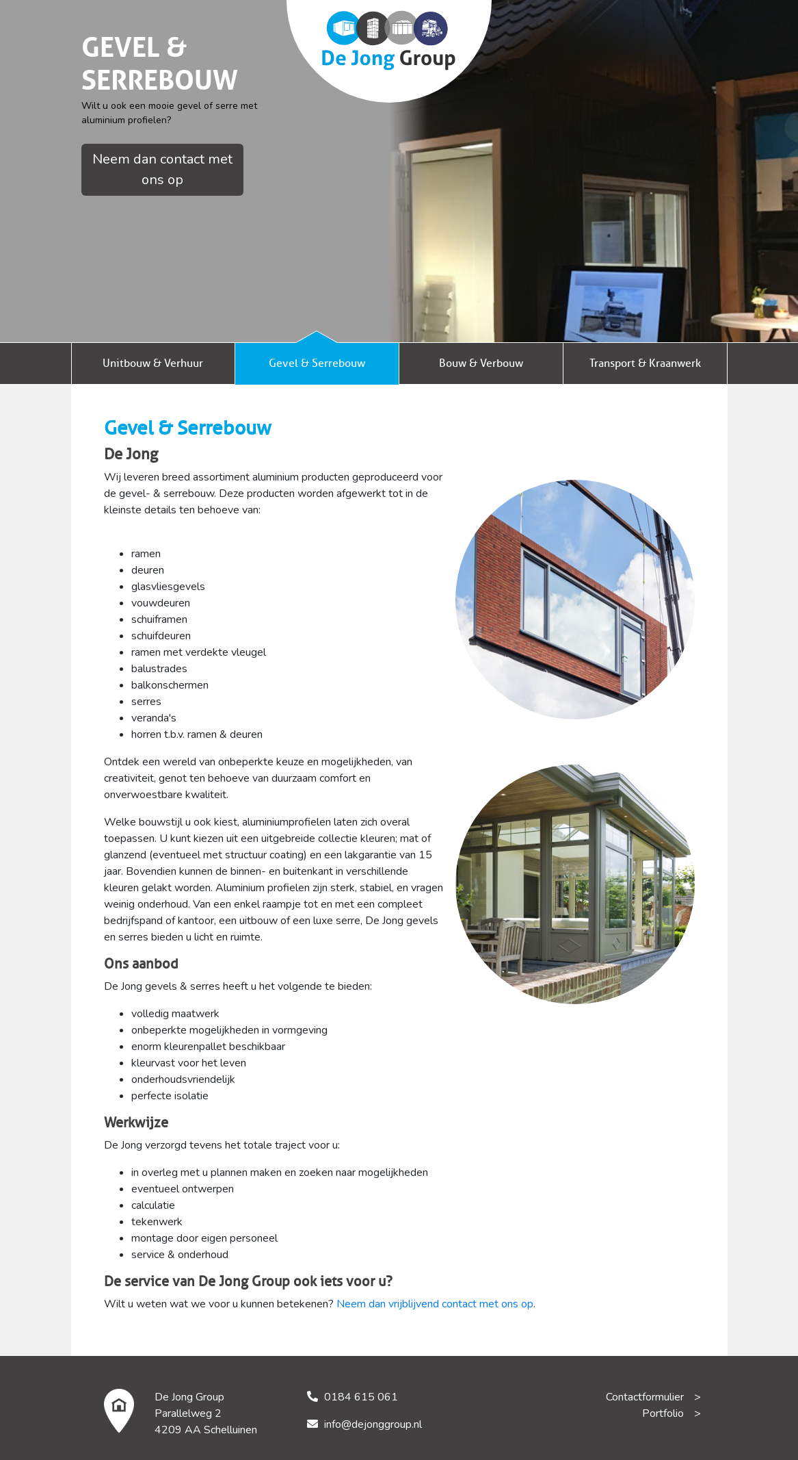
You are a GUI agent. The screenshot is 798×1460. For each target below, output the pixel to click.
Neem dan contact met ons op (162, 169)
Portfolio (663, 1413)
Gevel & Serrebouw (317, 363)
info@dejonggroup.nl (373, 1424)
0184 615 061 (361, 1397)
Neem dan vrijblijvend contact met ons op (434, 1303)
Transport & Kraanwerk (645, 363)
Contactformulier (645, 1397)
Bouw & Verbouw (481, 363)
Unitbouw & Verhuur (153, 363)
